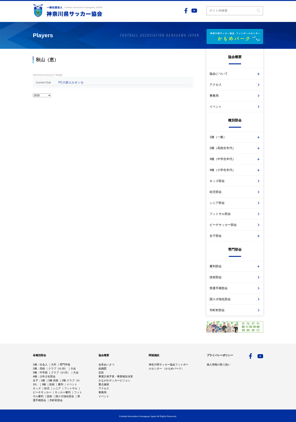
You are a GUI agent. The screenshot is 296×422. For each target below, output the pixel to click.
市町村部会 (217, 310)
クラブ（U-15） (60, 372)
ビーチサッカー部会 (223, 224)
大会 (73, 368)
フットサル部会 (220, 213)
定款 (101, 372)
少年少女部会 (47, 376)
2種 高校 (53, 380)
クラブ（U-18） (57, 368)
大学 (53, 364)
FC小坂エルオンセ (71, 82)
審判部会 (216, 266)
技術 (52, 384)
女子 (35, 380)
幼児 (46, 388)
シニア (57, 388)
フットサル (70, 388)
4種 (35, 376)
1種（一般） (218, 137)
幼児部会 (216, 192)
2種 (35, 368)
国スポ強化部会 (220, 299)
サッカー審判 (63, 392)
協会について (219, 73)
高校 (42, 368)
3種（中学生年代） (222, 159)
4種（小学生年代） (222, 170)
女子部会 (216, 235)
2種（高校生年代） (222, 148)
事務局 (214, 95)
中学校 (44, 372)
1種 (35, 364)
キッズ (37, 388)
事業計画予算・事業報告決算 (116, 376)
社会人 (44, 364)
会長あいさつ (106, 364)
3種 (35, 372)
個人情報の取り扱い (218, 364)
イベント (216, 106)
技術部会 (216, 277)
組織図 (102, 368)
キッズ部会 (217, 181)
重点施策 (104, 384)
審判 (60, 384)
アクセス (216, 84)
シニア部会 (217, 202)
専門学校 (65, 364)
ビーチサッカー (42, 392)
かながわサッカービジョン (114, 380)
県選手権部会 (219, 288)
